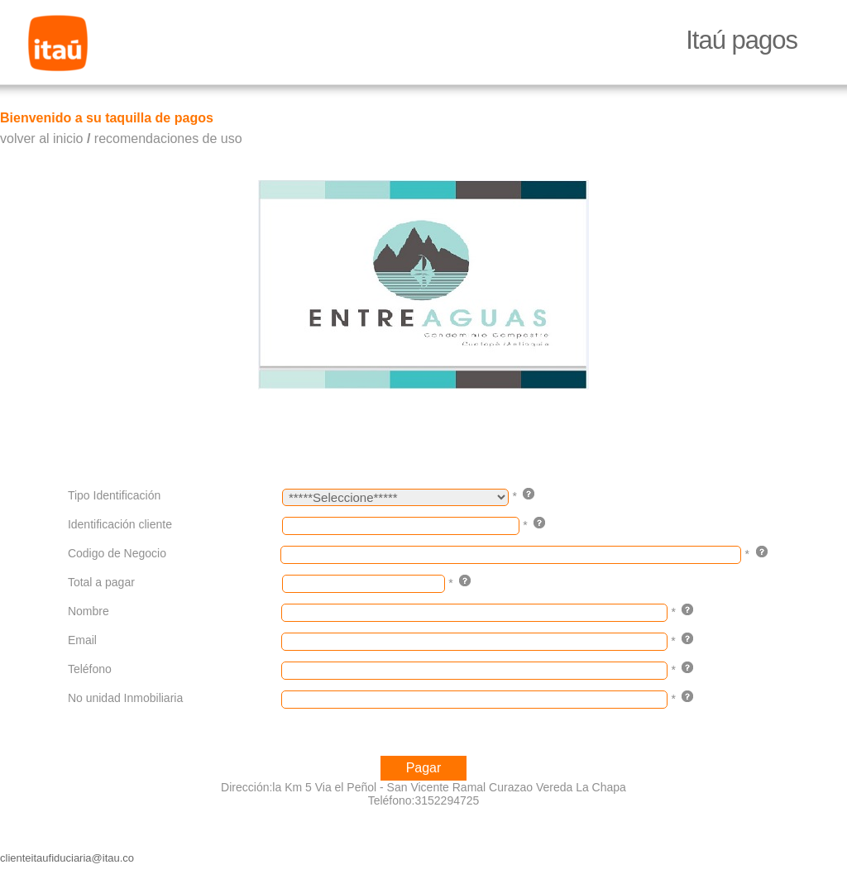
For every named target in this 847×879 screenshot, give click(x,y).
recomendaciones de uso (168, 138)
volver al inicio (41, 138)
